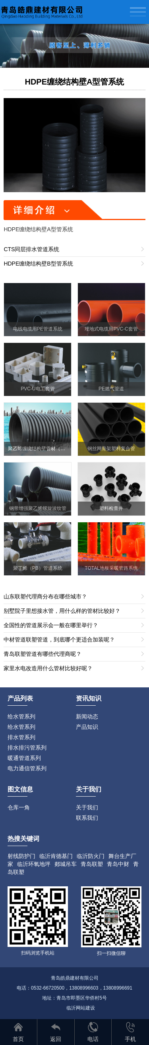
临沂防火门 (90, 856)
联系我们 (87, 818)
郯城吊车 (65, 864)
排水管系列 (21, 737)
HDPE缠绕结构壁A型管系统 (74, 81)
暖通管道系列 (24, 758)
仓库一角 (19, 807)
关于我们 (87, 807)
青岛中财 (118, 864)
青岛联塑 (92, 864)
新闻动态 (87, 716)
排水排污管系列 (27, 747)
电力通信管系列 (27, 768)
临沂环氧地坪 (33, 864)
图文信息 (20, 789)
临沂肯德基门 (56, 856)
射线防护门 (21, 856)
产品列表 (20, 698)
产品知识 (87, 727)
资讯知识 (88, 698)
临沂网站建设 (80, 1008)
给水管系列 (21, 716)
